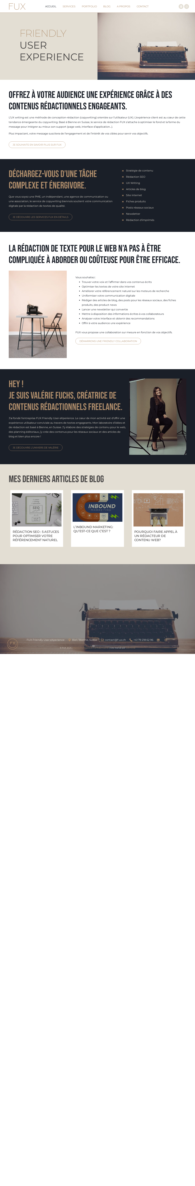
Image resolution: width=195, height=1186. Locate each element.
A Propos (123, 6)
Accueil (50, 6)
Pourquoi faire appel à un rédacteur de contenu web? (156, 536)
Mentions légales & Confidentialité (91, 647)
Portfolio (89, 6)
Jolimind (130, 647)
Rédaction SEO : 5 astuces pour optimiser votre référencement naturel (36, 536)
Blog (106, 6)
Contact (143, 6)
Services (69, 6)
